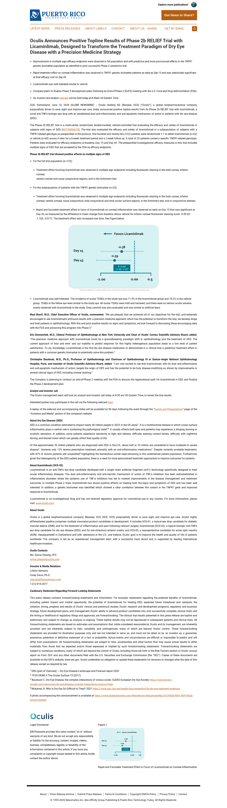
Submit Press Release (89, 794)
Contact (118, 28)
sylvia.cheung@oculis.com (45, 559)
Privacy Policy (167, 794)
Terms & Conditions (116, 794)
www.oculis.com (45, 503)
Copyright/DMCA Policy (143, 794)
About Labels (95, 28)
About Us (137, 28)
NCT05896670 (70, 129)
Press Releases (67, 28)
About (43, 794)
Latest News (40, 28)
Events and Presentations (168, 409)
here (110, 402)
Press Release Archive (62, 794)
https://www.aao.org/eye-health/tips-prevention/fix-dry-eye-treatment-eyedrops (136, 688)
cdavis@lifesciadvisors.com (45, 579)
